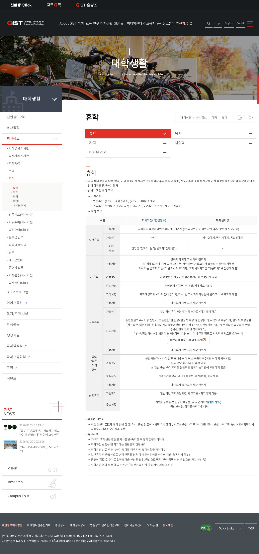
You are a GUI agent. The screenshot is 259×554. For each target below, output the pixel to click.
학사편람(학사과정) (21, 275)
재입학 (17, 201)
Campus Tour (32, 497)
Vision (33, 468)
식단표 (11, 379)
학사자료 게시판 (19, 156)
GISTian (120, 23)
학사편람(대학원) (20, 283)
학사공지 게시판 (19, 148)
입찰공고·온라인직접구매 (105, 525)
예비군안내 (16, 260)
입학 (81, 23)
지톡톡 (54, 5)
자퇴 (15, 196)
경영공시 (60, 525)
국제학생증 (17, 346)
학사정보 (13, 139)
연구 (96, 23)
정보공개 (149, 23)
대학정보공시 (78, 525)
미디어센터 (134, 23)
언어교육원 (17, 303)
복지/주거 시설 (17, 314)
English (229, 23)
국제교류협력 (18, 357)
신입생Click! (21, 5)
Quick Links (226, 528)
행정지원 (13, 335)
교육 (89, 23)
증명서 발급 (16, 268)
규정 (12, 368)
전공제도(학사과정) (21, 215)
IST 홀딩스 (86, 5)
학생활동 (13, 325)
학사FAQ (14, 163)
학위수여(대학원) (20, 230)
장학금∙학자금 (17, 245)
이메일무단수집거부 (38, 525)
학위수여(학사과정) (21, 222)
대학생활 (106, 23)
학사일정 (13, 128)
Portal (240, 23)
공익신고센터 (166, 23)
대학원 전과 (19, 205)
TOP (251, 528)
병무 (11, 252)
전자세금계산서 (133, 525)
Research (32, 483)
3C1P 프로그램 (17, 292)
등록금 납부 (16, 237)
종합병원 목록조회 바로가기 (188, 340)
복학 (15, 192)
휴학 (15, 188)
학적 (11, 178)
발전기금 (184, 23)
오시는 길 (152, 525)
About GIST (68, 23)
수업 (11, 171)
